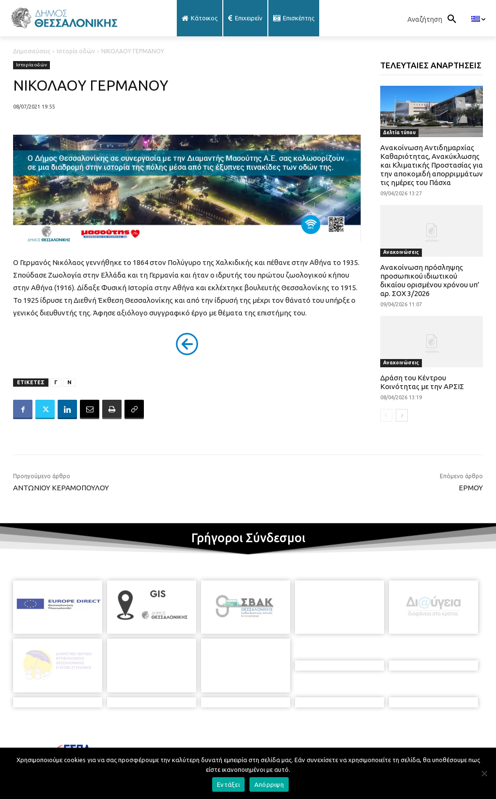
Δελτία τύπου (399, 132)
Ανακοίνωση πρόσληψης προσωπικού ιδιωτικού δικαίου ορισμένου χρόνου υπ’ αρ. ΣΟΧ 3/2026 (430, 280)
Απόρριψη (269, 784)
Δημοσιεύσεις (31, 51)
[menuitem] (478, 19)
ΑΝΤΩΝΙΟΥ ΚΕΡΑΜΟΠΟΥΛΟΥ (61, 488)
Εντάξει (228, 784)
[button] (434, 19)
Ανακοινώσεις (401, 252)
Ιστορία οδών (76, 51)
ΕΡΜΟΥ (471, 488)
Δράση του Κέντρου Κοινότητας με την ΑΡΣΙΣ (422, 382)
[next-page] (402, 415)
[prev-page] (386, 415)
